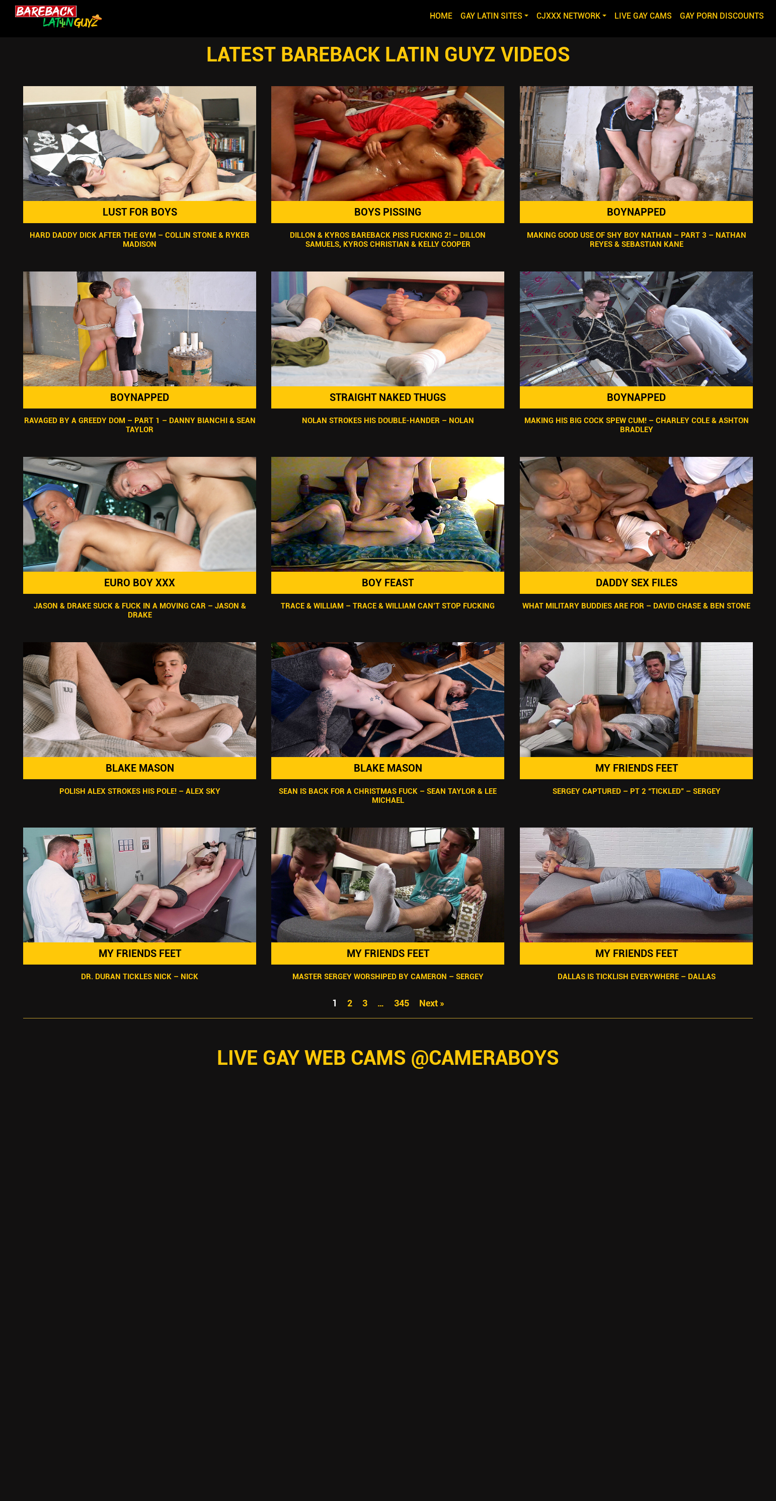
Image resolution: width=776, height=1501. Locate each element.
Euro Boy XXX (139, 583)
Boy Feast (388, 583)
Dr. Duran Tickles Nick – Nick (139, 976)
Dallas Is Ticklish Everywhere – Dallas (636, 976)
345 (401, 1003)
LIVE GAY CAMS (643, 16)
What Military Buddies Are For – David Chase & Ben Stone (636, 605)
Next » (431, 1003)
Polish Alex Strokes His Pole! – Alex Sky (139, 791)
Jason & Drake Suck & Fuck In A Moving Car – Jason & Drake (140, 610)
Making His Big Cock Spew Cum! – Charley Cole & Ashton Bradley (636, 425)
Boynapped (636, 212)
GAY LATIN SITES (491, 16)
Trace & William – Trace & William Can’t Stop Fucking (388, 605)
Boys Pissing (388, 212)
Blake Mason (140, 768)
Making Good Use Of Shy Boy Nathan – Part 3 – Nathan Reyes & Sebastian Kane (636, 240)
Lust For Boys (140, 212)
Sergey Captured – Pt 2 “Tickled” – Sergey (636, 791)
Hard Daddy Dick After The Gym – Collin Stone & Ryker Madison (140, 240)
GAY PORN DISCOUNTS (722, 16)
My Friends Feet (636, 768)
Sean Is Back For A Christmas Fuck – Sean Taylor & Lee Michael (388, 796)
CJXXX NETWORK (568, 16)
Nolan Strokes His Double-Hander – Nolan (388, 420)
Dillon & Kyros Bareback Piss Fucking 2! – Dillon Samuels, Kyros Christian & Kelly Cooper (388, 240)
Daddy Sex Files (636, 583)
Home (443, 15)
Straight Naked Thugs (388, 397)
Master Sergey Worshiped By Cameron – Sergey (388, 976)
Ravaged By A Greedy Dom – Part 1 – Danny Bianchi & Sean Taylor (140, 425)
